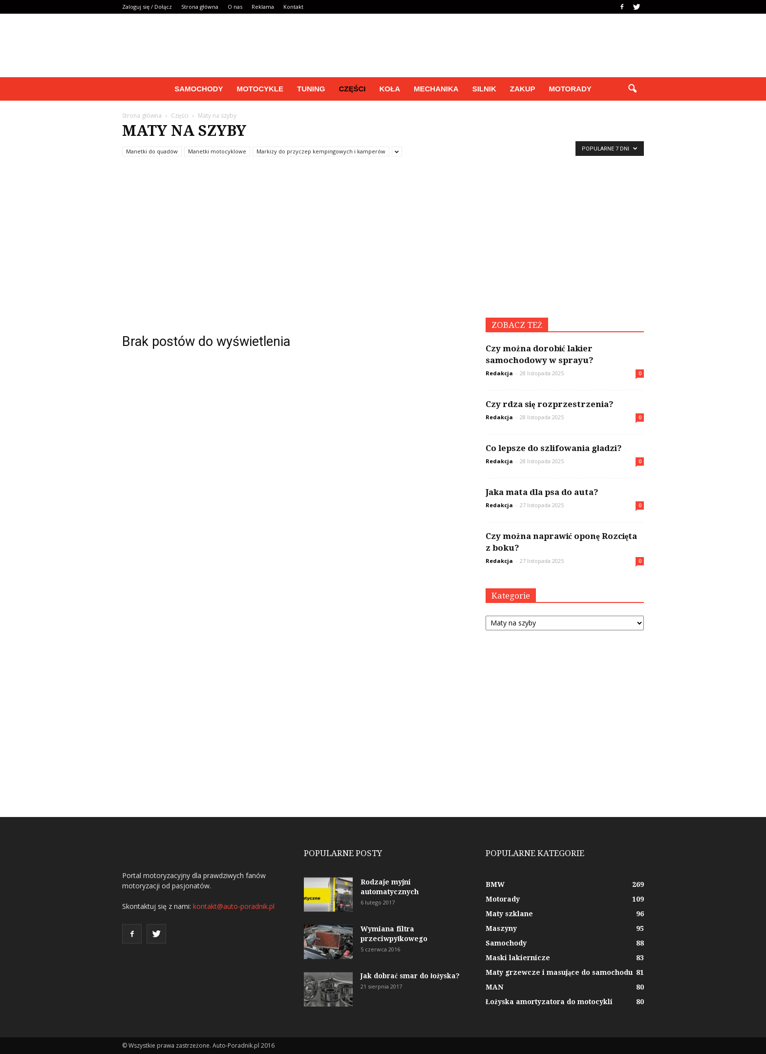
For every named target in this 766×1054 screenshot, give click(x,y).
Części (352, 89)
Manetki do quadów (152, 151)
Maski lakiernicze (518, 958)
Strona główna (199, 6)
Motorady (570, 89)
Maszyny (501, 928)
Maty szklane (509, 914)
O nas (235, 6)
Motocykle (259, 89)
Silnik (484, 89)
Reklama (263, 6)
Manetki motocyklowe (217, 151)
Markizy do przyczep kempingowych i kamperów (320, 151)
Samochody (198, 89)
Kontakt (293, 6)
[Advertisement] (383, 244)
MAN (494, 987)
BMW (495, 884)
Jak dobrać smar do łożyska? (410, 976)
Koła (390, 89)
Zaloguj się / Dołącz (147, 6)
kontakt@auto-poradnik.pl (234, 906)
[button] (632, 89)
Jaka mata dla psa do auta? (542, 492)
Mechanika (436, 89)
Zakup (522, 89)
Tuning (311, 89)
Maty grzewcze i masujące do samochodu (559, 972)
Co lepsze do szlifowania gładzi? (554, 448)
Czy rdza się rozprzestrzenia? (550, 404)
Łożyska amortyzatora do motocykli (549, 1002)
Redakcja (499, 373)
